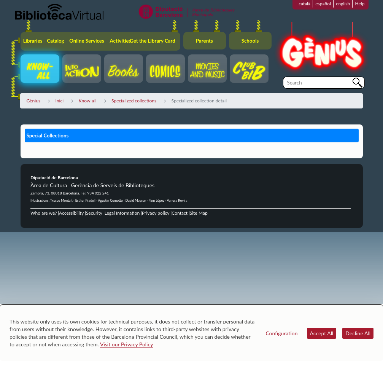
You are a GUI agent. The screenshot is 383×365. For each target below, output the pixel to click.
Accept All (322, 333)
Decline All (357, 333)
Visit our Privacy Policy (126, 344)
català (304, 3)
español (323, 3)
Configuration (281, 333)
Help (359, 3)
